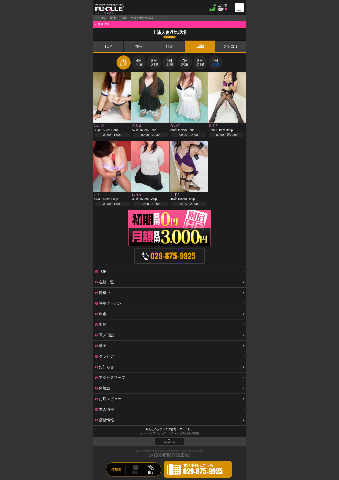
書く (151, 473)
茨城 (123, 18)
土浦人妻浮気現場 (142, 18)
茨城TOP (103, 24)
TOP (108, 46)
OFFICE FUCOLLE (173, 455)
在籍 (139, 46)
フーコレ (100, 18)
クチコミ (230, 46)
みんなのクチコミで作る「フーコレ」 (169, 429)
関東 (113, 18)
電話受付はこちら (203, 470)
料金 (169, 46)
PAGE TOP (169, 442)
